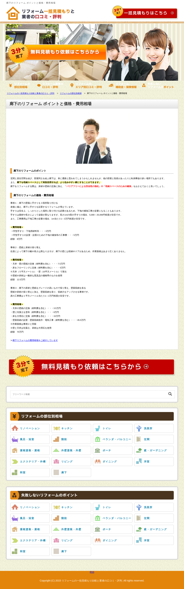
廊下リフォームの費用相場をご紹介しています (35, 340)
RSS (92, 572)
